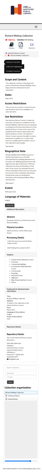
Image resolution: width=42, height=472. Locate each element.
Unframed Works (14, 396)
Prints (13, 282)
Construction (16, 271)
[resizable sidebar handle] (21, 461)
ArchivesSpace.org (28, 469)
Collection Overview (13, 62)
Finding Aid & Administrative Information (18, 290)
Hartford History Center (16, 53)
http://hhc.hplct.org (14, 343)
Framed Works (13, 399)
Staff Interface (12, 469)
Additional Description (15, 209)
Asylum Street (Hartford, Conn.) (22, 260)
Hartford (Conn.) (17, 275)
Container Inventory (13, 71)
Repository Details (14, 327)
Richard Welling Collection (14, 392)
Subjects (10, 254)
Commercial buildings (18, 264)
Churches (14, 262)
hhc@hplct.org (14, 359)
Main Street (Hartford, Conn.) (21, 280)
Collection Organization (14, 66)
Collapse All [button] (9, 205)
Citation (11, 45)
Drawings (14, 273)
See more (9, 146)
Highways (14, 278)
